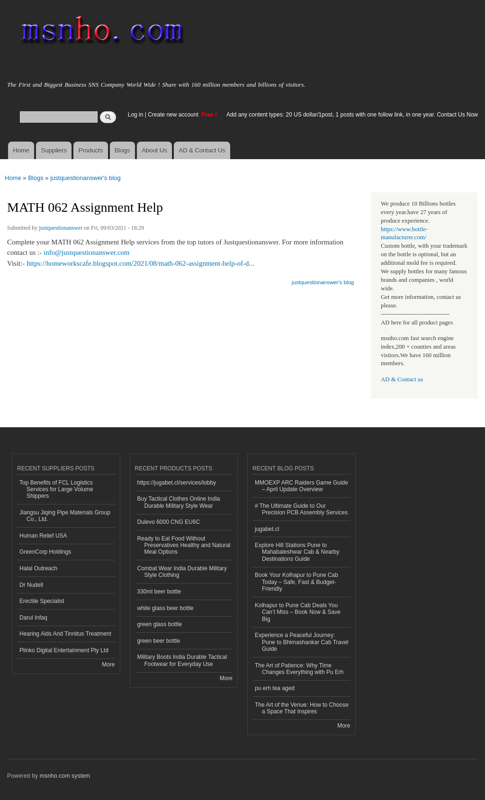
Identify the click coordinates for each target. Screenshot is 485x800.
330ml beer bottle (159, 591)
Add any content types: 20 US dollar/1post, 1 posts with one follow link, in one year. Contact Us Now (352, 114)
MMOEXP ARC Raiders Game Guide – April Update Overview (301, 486)
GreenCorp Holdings (45, 551)
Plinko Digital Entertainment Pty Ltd (63, 650)
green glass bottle (159, 624)
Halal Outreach (38, 568)
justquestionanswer (60, 228)
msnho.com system (65, 776)
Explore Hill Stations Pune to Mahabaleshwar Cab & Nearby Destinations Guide (297, 552)
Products (91, 150)
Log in (136, 114)
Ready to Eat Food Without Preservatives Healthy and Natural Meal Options (184, 545)
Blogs (122, 150)
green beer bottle (158, 641)
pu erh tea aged (275, 688)
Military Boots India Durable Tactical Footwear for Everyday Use (182, 660)
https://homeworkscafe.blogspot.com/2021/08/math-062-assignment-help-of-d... (140, 263)
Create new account (174, 114)
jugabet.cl (267, 529)
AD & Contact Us (202, 150)
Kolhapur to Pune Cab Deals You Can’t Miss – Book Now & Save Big (298, 612)
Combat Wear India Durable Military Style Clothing (182, 571)
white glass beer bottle (165, 608)
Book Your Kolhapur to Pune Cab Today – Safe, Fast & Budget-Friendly (296, 582)
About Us (154, 150)
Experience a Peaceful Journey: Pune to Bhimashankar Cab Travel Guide (302, 642)
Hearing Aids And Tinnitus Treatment (65, 633)
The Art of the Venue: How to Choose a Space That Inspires (302, 708)
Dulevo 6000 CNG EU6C (168, 522)
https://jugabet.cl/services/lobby (176, 482)
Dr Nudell (31, 585)
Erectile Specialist (41, 601)
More (108, 664)
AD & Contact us (402, 379)
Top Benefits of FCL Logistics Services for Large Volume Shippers (56, 489)
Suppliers (54, 150)
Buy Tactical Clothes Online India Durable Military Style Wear (178, 502)
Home (21, 150)
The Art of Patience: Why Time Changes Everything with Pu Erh (299, 668)
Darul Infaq (33, 617)
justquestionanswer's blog (85, 177)
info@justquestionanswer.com (87, 252)
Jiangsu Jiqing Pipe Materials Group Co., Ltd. (64, 515)
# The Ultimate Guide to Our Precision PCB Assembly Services (301, 509)
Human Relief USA (43, 535)
